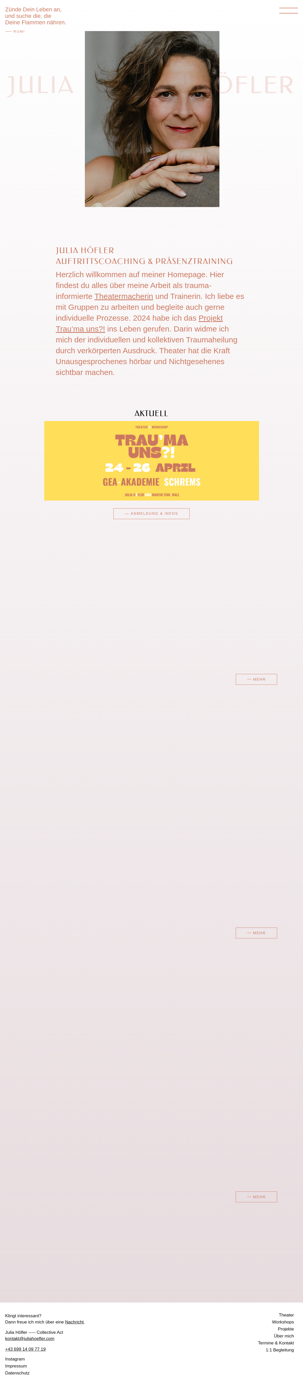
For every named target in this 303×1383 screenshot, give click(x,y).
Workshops (283, 1322)
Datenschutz (17, 1373)
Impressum (16, 1366)
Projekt (211, 318)
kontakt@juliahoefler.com (29, 1338)
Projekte (286, 1329)
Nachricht (74, 1322)
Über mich (284, 1336)
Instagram (15, 1359)
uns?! (94, 329)
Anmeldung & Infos (154, 513)
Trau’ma (70, 329)
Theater (286, 1315)
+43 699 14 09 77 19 (25, 1349)
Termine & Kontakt (276, 1343)
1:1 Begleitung (280, 1350)
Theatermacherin (123, 296)
